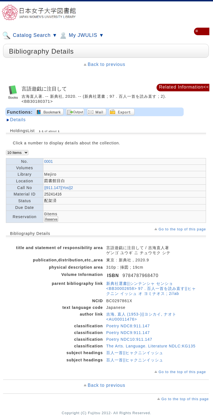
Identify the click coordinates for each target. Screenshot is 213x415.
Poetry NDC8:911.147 (128, 326)
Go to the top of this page (182, 229)
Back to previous (106, 64)
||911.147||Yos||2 (58, 187)
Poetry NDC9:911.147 (128, 332)
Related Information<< (184, 87)
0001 (48, 161)
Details (18, 119)
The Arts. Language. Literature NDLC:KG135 (151, 346)
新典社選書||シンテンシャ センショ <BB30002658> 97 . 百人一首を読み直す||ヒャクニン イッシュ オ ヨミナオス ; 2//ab (151, 288)
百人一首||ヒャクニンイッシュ (134, 352)
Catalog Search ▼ (29, 35)
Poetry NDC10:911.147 (129, 339)
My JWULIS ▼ (81, 35)
